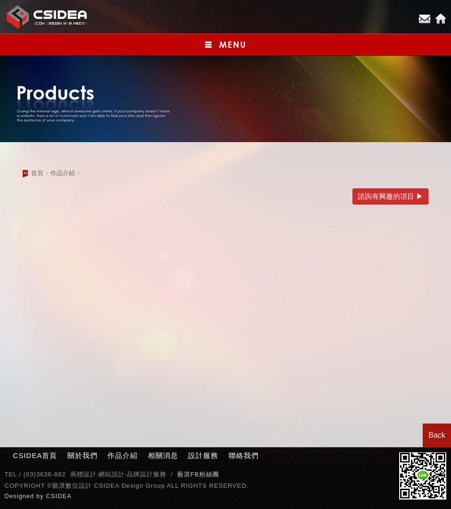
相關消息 (163, 455)
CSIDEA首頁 (35, 455)
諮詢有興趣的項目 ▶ (390, 196)
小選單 (225, 45)
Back (436, 435)
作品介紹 (62, 173)
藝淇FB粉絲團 (198, 474)
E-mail (424, 19)
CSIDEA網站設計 (47, 17)
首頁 (37, 173)
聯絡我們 (244, 455)
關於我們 (82, 455)
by (41, 496)
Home (440, 19)
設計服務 (203, 455)
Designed (21, 496)
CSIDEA (58, 496)
